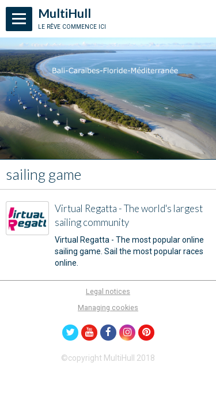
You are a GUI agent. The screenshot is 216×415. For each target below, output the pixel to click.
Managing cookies (108, 307)
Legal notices (108, 291)
